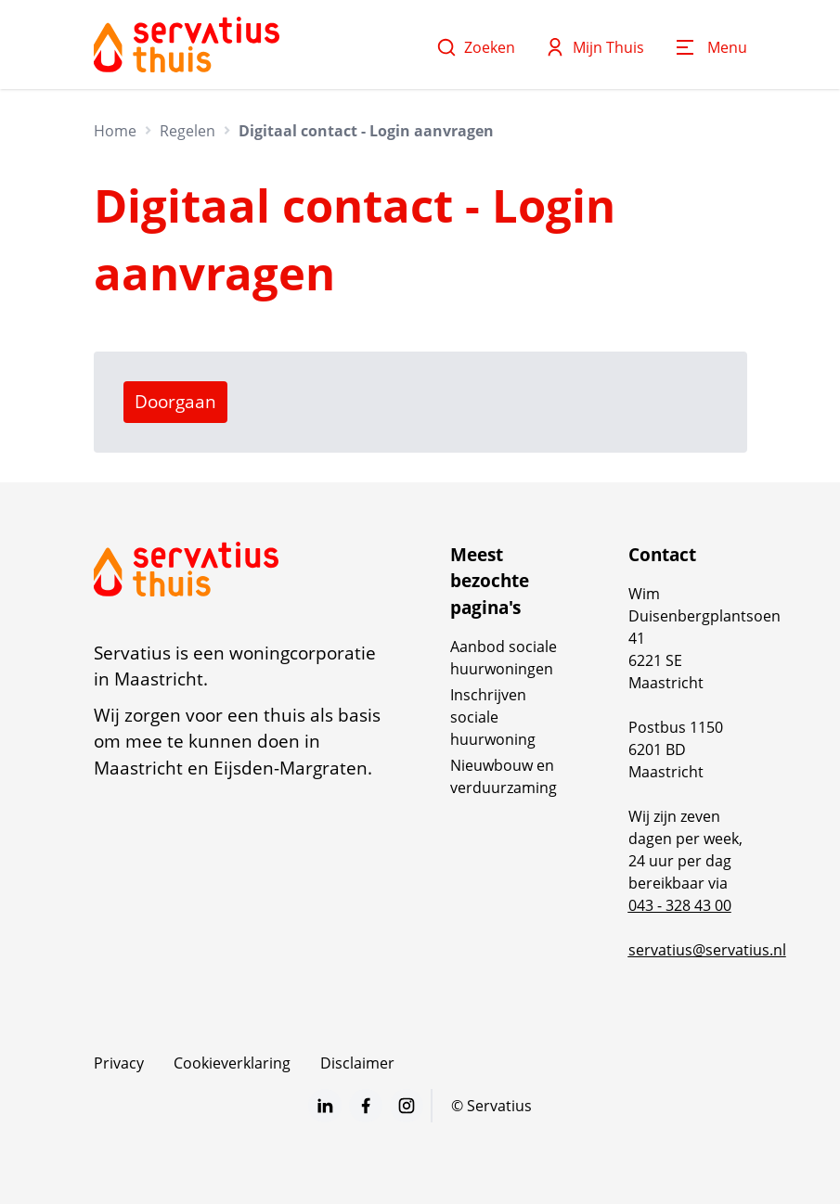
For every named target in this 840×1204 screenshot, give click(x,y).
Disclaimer (357, 1063)
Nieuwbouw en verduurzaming (503, 776)
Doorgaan (175, 402)
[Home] (186, 44)
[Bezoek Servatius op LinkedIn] (325, 1105)
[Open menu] (710, 47)
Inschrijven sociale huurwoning (493, 717)
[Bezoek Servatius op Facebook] (365, 1105)
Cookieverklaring (232, 1063)
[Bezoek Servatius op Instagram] (406, 1105)
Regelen (187, 131)
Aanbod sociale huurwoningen (503, 657)
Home (115, 131)
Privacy (119, 1063)
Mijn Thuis (594, 47)
